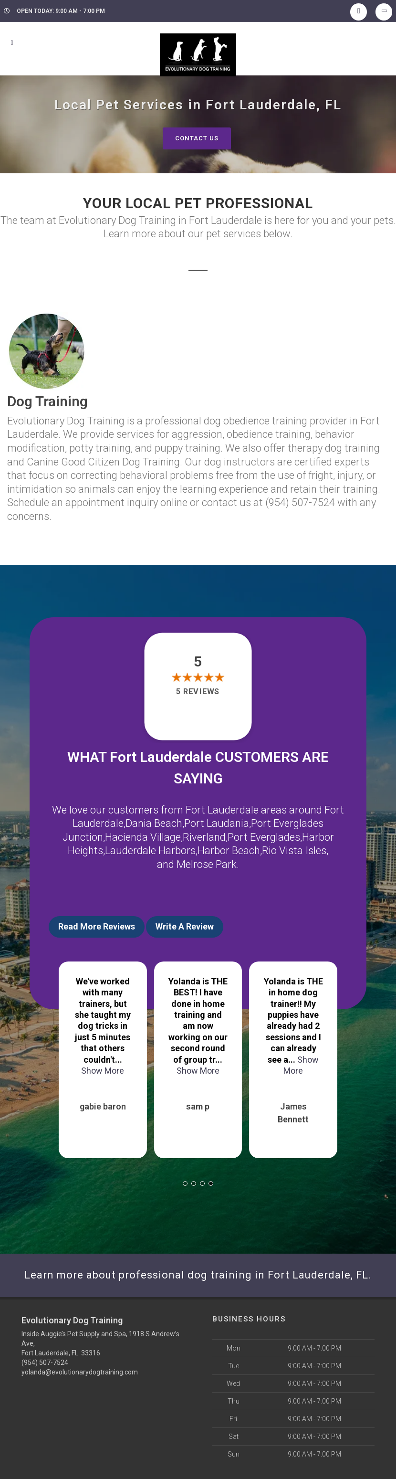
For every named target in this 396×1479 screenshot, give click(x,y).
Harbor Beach (229, 850)
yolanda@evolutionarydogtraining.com (79, 1372)
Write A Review (185, 926)
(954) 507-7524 (44, 1362)
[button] (185, 1183)
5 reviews (197, 691)
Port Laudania (216, 823)
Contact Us (197, 138)
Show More (198, 1071)
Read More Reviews (96, 926)
